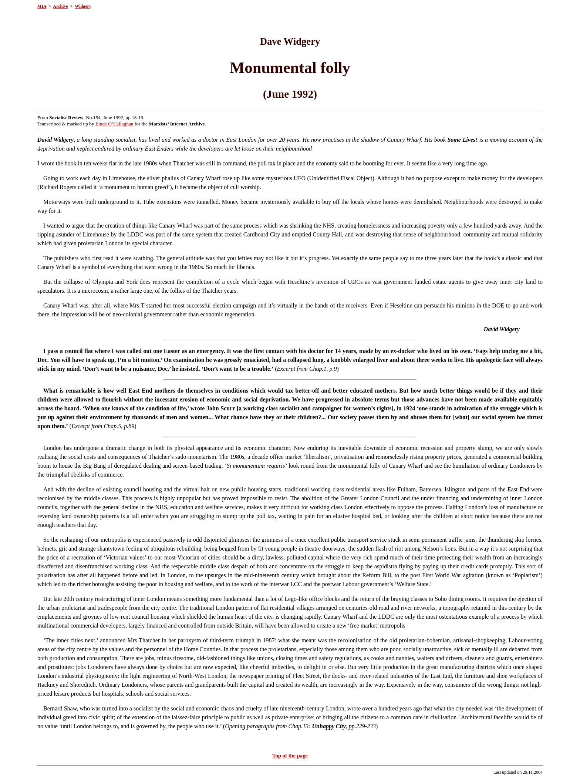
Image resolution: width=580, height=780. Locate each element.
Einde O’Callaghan (114, 124)
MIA (41, 6)
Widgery (83, 6)
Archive (60, 6)
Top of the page (290, 756)
